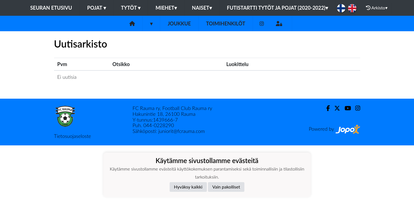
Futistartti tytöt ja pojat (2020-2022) (277, 8)
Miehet (166, 8)
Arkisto (377, 7)
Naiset (202, 8)
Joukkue (179, 23)
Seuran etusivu (51, 8)
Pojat (96, 8)
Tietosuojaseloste (72, 136)
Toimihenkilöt (225, 23)
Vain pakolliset (226, 186)
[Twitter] (335, 108)
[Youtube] (345, 108)
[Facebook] (326, 108)
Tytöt (131, 8)
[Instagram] (261, 24)
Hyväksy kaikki (188, 186)
